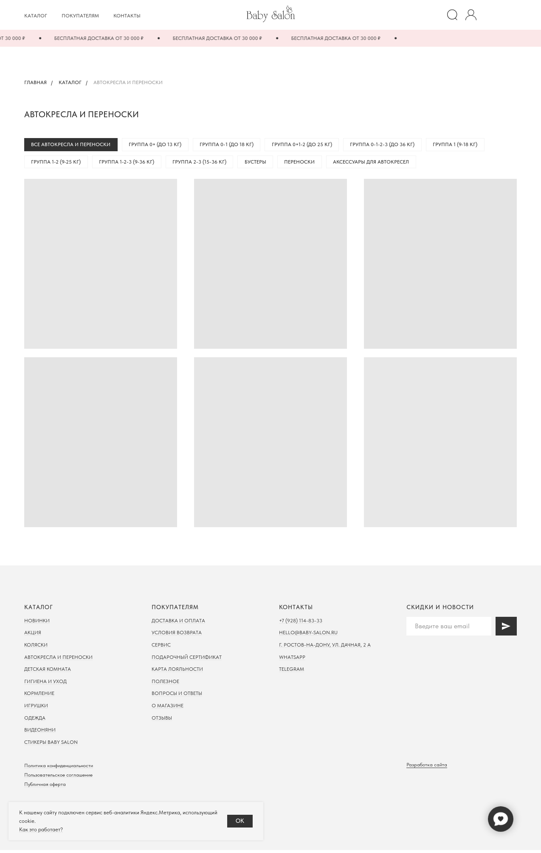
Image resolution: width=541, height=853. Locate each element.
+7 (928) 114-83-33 (300, 624)
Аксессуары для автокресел (383, 164)
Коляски (36, 648)
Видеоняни (40, 733)
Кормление (39, 696)
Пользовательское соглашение (58, 778)
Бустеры (263, 164)
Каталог (35, 16)
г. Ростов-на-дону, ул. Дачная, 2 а (325, 648)
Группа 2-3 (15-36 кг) (205, 164)
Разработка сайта (426, 768)
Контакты (127, 16)
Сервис (161, 648)
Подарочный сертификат (187, 660)
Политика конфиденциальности (58, 768)
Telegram (291, 672)
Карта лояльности (177, 672)
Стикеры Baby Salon (51, 745)
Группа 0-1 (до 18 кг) (232, 145)
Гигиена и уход (45, 684)
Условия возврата (177, 635)
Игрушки (36, 709)
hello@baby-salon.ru (308, 635)
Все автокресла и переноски (72, 145)
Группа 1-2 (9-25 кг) (57, 164)
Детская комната (47, 672)
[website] (452, 14)
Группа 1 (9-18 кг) (467, 145)
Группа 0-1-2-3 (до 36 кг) (392, 145)
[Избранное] (489, 14)
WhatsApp (292, 660)
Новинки (37, 624)
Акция (32, 635)
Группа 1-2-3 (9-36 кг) (130, 164)
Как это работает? (41, 829)
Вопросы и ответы (177, 696)
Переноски (309, 164)
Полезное (165, 684)
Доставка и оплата (178, 624)
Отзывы (162, 721)
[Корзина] (508, 14)
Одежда (34, 721)
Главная (35, 82)
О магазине (167, 709)
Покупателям (80, 16)
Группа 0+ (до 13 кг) (158, 145)
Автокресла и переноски (58, 660)
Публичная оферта (45, 787)
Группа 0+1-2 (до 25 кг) (309, 145)
